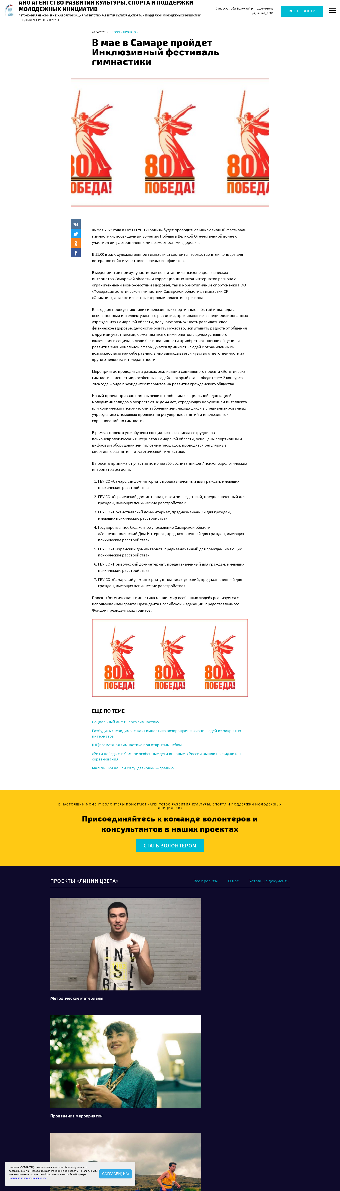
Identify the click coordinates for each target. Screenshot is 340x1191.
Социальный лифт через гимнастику (125, 721)
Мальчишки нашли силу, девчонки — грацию (133, 767)
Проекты (181, 1129)
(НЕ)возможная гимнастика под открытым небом (137, 744)
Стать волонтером (170, 845)
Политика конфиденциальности (236, 1127)
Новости (181, 1122)
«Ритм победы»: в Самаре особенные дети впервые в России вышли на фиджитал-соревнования (167, 756)
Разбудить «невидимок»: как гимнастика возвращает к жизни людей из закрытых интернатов (166, 733)
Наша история (145, 1129)
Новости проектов (123, 32)
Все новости (302, 10)
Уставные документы (269, 880)
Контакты (141, 1146)
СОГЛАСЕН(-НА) (115, 1174)
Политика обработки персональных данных (244, 1122)
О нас (233, 880)
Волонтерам (184, 1135)
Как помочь (183, 1141)
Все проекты (206, 880)
